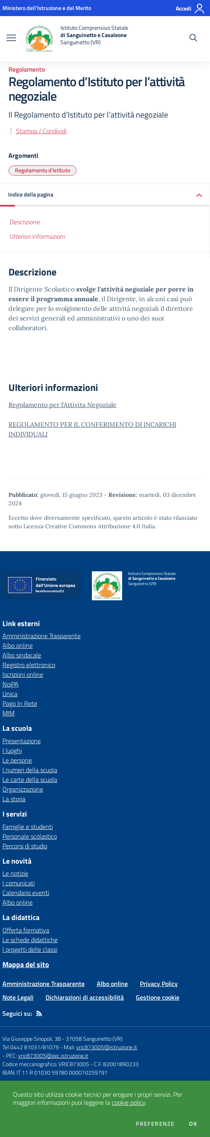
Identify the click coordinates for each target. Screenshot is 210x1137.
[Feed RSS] (39, 1013)
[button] (105, 195)
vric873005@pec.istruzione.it (53, 1055)
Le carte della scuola (29, 779)
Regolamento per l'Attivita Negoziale (62, 405)
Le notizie (15, 873)
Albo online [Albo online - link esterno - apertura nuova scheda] (17, 645)
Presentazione (21, 741)
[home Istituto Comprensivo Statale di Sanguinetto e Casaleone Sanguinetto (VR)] (76, 38)
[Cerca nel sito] (193, 38)
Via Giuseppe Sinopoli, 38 (31, 1038)
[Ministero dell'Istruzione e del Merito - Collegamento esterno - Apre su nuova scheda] (46, 8)
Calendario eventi (25, 892)
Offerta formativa (25, 930)
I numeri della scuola (29, 770)
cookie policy (128, 1102)
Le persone (17, 760)
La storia (13, 799)
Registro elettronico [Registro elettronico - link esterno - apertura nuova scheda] (28, 665)
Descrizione (25, 222)
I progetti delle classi (29, 949)
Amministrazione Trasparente (43, 983)
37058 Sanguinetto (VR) (94, 1038)
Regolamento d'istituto (42, 170)
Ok (193, 1124)
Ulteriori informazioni (37, 236)
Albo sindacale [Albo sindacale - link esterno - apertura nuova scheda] (21, 655)
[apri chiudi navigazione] (11, 38)
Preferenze (155, 1124)
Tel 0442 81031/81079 (30, 1047)
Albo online (17, 902)
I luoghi (12, 750)
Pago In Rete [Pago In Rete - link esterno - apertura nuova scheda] (19, 703)
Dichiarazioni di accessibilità (85, 997)
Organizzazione (22, 789)
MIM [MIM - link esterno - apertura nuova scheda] (8, 713)
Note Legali (17, 997)
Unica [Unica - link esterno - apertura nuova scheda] (9, 694)
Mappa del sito (25, 964)
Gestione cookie (157, 997)
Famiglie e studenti (27, 826)
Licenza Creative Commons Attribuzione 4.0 (81, 526)
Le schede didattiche (30, 940)
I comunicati (18, 883)
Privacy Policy (159, 983)
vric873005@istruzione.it (106, 1047)
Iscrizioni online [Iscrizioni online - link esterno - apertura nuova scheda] (22, 674)
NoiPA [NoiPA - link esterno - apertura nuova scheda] (10, 684)
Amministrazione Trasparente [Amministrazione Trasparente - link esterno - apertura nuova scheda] (41, 636)
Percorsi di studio (24, 846)
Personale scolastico (29, 836)
